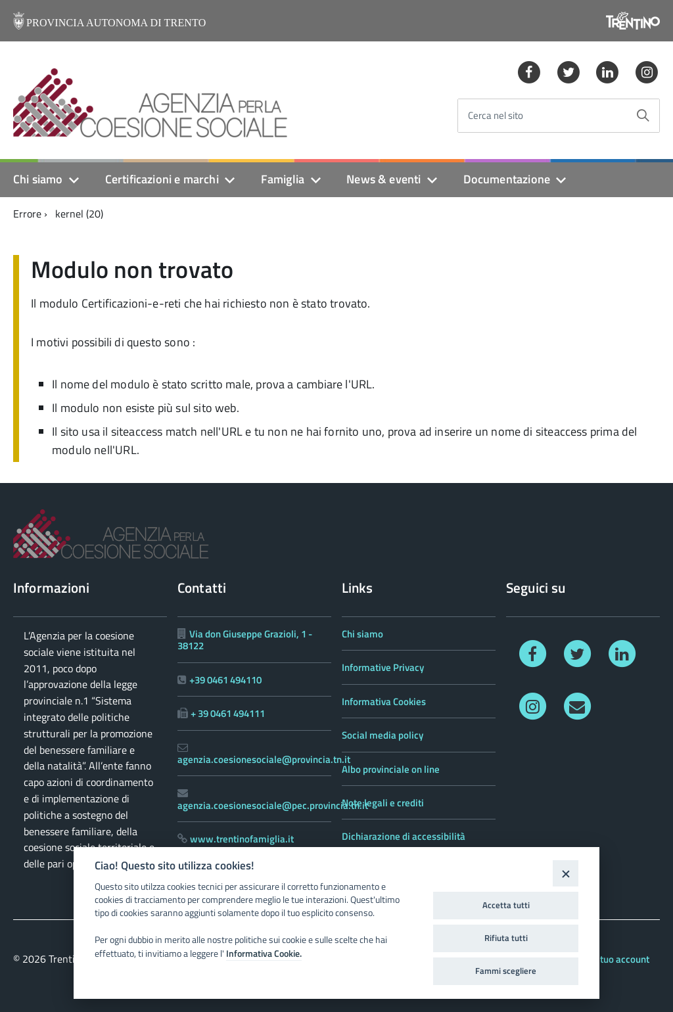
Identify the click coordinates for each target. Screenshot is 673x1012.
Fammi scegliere (505, 970)
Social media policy (382, 735)
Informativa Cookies (384, 701)
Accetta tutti (506, 904)
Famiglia (282, 179)
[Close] (565, 873)
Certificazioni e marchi (162, 179)
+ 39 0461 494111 (228, 713)
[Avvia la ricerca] (642, 115)
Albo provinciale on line (391, 769)
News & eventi (383, 179)
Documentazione (507, 179)
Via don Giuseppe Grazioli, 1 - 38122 (244, 639)
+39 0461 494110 (225, 679)
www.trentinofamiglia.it (242, 838)
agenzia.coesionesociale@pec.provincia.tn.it (272, 805)
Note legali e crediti (383, 802)
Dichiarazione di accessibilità (403, 836)
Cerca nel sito (495, 116)
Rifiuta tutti (506, 937)
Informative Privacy (383, 667)
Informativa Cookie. (264, 953)
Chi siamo (38, 179)
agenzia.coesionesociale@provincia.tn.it (263, 759)
